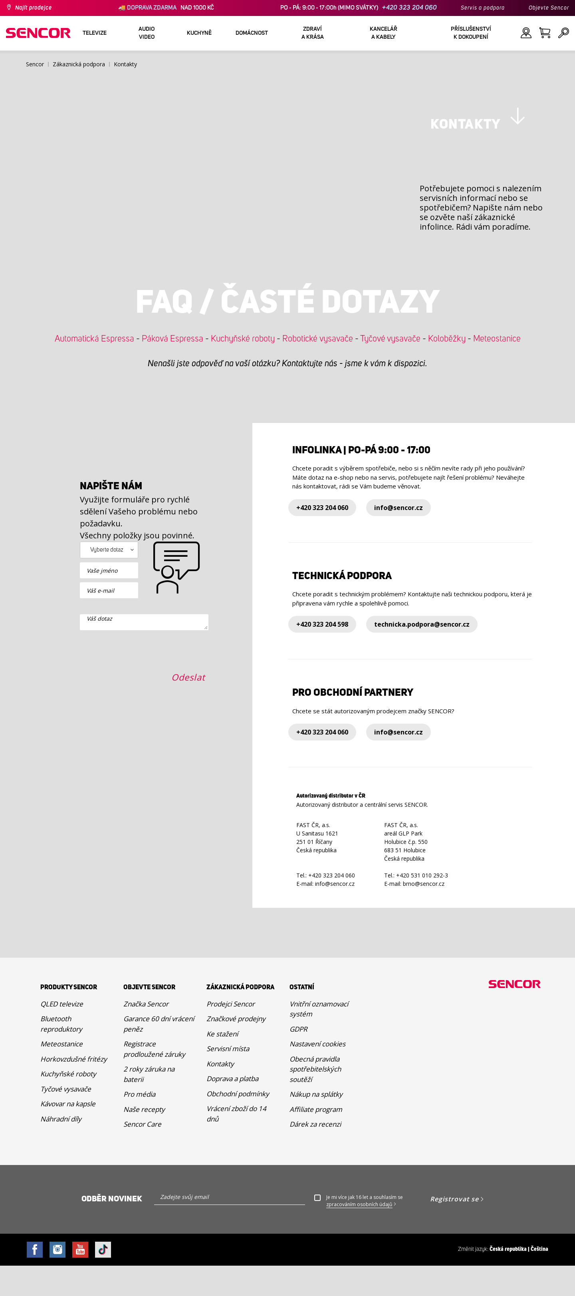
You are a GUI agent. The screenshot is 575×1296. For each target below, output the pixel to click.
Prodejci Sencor (230, 1034)
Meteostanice (497, 369)
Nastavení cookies (317, 1074)
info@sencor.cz (398, 538)
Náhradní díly (60, 1149)
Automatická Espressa (94, 369)
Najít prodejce (33, 8)
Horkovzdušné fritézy (73, 1089)
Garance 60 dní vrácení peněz (158, 1054)
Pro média (139, 1124)
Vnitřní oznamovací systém (318, 1039)
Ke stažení (222, 1064)
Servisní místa (227, 1079)
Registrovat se (454, 1229)
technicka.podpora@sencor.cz (422, 655)
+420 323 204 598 (322, 655)
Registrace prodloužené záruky (154, 1079)
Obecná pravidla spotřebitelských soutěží (315, 1099)
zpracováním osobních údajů (359, 1234)
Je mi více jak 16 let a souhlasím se (364, 1231)
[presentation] (140, 745)
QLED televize (61, 1034)
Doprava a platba (232, 1108)
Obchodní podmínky (237, 1124)
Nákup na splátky (316, 1124)
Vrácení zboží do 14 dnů (236, 1144)
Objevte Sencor (549, 8)
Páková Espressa (172, 369)
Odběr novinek (111, 1229)
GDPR (298, 1059)
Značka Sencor (146, 1034)
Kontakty (220, 1094)
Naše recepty (144, 1139)
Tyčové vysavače (390, 369)
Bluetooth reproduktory (61, 1054)
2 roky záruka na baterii (148, 1104)
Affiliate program (315, 1139)
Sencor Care (142, 1154)
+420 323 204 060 (409, 8)
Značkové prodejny (236, 1049)
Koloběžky (447, 369)
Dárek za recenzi (315, 1154)
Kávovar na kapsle (67, 1134)
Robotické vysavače (317, 369)
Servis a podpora (483, 8)
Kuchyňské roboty (243, 369)
